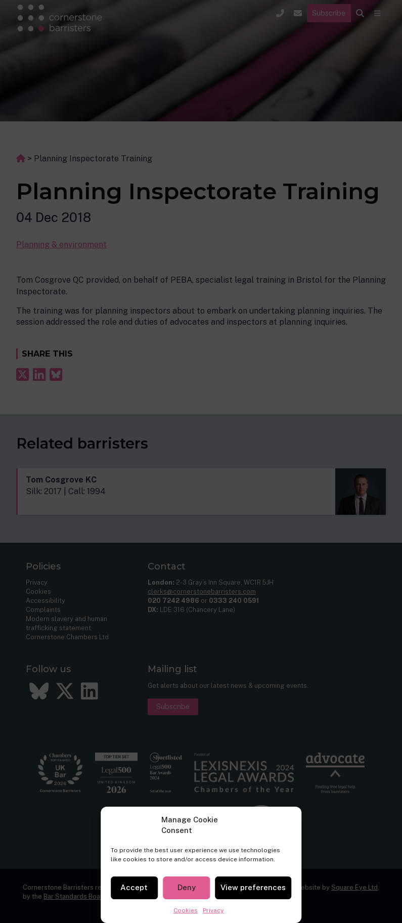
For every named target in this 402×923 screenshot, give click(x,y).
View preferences (253, 887)
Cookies (185, 910)
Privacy (213, 910)
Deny (186, 887)
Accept (134, 887)
